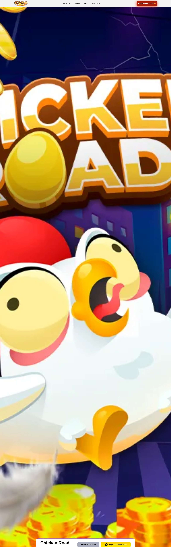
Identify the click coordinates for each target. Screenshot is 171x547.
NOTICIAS (96, 3)
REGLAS (66, 3)
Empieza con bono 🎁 (147, 3)
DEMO (77, 3)
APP (86, 3)
